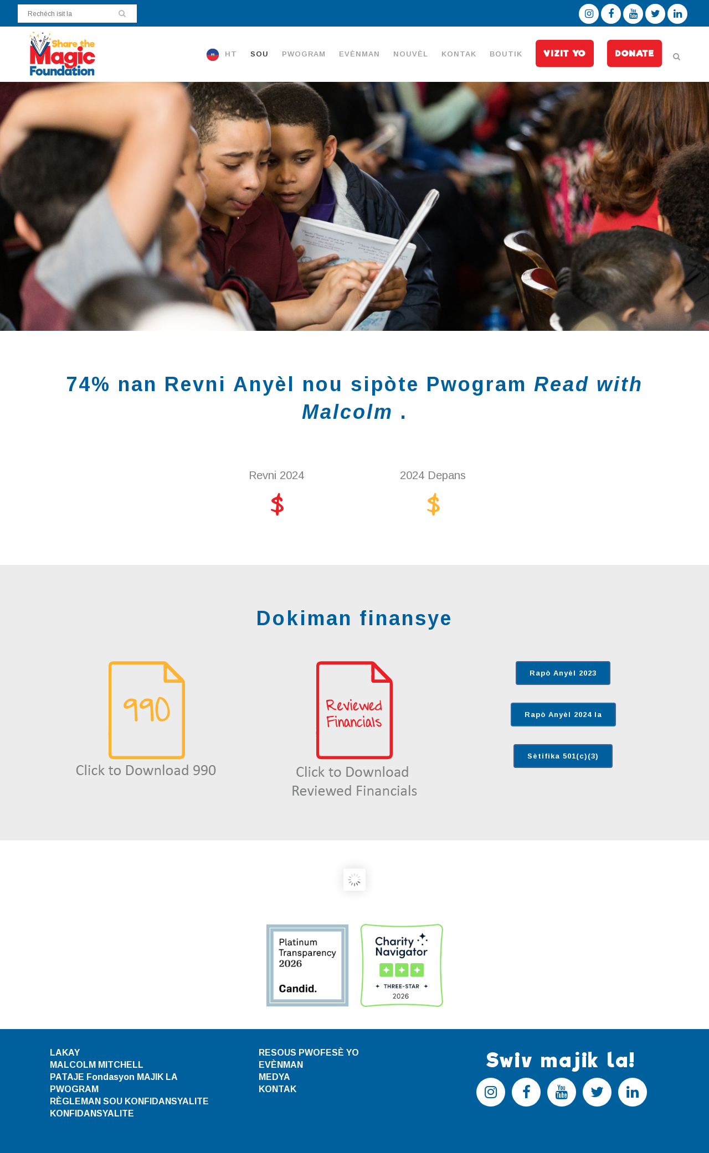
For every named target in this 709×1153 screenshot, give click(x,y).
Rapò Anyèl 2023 (563, 673)
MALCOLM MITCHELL (96, 1064)
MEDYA (274, 1077)
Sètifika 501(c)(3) (563, 756)
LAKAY (65, 1052)
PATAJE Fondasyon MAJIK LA (114, 1077)
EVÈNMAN (281, 1064)
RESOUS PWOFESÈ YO (309, 1052)
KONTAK (277, 1089)
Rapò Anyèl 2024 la (563, 714)
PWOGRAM (74, 1089)
